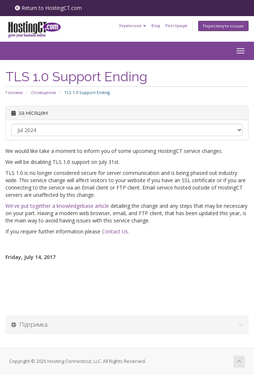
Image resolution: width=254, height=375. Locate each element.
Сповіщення (43, 92)
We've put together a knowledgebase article (57, 205)
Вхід (155, 25)
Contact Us (115, 231)
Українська (132, 25)
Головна (14, 92)
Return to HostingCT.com (48, 7)
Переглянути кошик (223, 26)
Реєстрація (176, 25)
